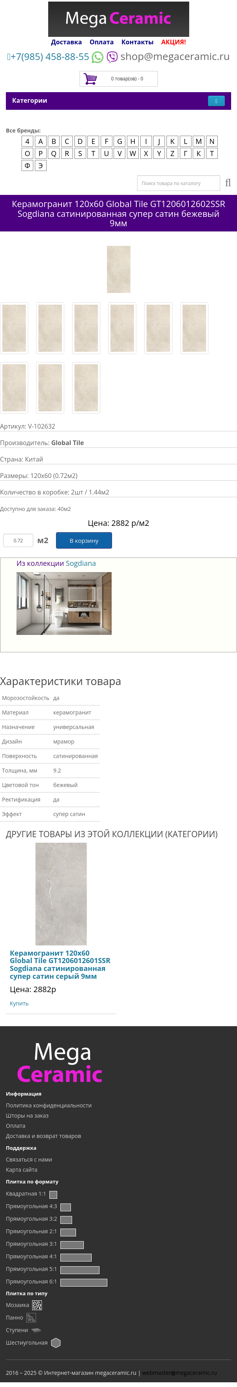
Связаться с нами (29, 1159)
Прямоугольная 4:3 (31, 1206)
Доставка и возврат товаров (43, 1136)
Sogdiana (81, 563)
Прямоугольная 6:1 (31, 1281)
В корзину (84, 540)
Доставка (66, 42)
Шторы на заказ (27, 1115)
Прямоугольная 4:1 (31, 1256)
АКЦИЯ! (173, 42)
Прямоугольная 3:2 (31, 1218)
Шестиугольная (27, 1342)
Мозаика (17, 1305)
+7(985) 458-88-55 (48, 56)
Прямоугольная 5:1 (31, 1268)
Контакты (137, 42)
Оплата (102, 42)
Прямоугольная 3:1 (31, 1243)
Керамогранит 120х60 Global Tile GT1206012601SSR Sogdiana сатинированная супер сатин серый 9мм (60, 964)
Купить (19, 1003)
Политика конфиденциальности (49, 1105)
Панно (14, 1317)
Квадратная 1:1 (26, 1193)
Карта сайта (22, 1169)
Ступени (17, 1330)
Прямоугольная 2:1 (31, 1231)
